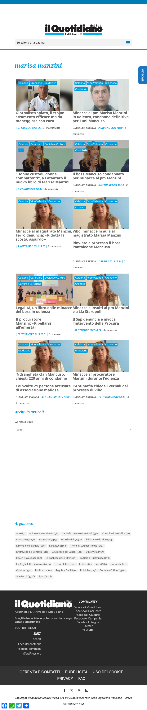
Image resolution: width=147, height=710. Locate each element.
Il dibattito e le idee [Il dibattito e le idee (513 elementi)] (99, 539)
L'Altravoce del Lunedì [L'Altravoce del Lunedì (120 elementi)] (67, 552)
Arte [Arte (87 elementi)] (20, 533)
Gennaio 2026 (24, 422)
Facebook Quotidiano (88, 607)
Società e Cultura (55, 144)
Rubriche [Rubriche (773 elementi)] (88, 570)
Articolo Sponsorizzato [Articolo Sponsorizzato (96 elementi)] (43, 533)
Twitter (88, 626)
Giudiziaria (50, 83)
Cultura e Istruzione (29, 283)
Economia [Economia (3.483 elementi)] (48, 539)
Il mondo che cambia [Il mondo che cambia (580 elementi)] (30, 545)
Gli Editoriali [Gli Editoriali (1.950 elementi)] (71, 539)
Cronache (36, 83)
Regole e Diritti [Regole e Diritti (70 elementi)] (66, 570)
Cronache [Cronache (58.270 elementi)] (25, 539)
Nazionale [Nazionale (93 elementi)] (118, 564)
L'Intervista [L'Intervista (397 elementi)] (95, 552)
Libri (21, 150)
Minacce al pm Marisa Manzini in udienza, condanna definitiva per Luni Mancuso (101, 116)
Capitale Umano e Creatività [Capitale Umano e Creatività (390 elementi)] (80, 533)
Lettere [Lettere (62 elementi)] (85, 564)
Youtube (88, 630)
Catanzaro (36, 144)
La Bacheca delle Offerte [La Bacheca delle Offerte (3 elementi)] (61, 558)
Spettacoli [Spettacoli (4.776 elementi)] (25, 576)
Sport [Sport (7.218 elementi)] (45, 576)
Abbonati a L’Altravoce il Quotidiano (39, 612)
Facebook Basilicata (87, 611)
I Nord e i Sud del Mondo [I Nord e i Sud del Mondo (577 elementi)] (86, 545)
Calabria (23, 83)
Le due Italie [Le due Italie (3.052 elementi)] (65, 564)
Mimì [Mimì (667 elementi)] (101, 564)
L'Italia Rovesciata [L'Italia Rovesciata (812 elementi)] (29, 558)
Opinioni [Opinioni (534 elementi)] (23, 570)
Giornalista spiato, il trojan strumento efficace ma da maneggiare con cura (40, 116)
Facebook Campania (87, 618)
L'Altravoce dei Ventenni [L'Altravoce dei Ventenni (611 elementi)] (32, 552)
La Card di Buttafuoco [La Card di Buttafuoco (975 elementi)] (95, 558)
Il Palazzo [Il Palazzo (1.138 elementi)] (58, 545)
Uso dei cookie (108, 672)
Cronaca (80, 207)
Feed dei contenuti (29, 644)
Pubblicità (76, 672)
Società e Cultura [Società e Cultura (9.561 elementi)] (113, 570)
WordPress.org (32, 653)
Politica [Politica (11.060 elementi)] (43, 570)
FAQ (81, 678)
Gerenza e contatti (40, 672)
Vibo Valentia (95, 83)
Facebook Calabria (87, 615)
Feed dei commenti (29, 648)
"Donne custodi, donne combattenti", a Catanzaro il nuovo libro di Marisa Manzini (42, 178)
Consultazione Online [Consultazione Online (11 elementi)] (116, 533)
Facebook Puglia (88, 622)
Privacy (65, 678)
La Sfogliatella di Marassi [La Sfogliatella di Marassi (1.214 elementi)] (33, 564)
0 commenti (53, 127)
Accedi (37, 639)
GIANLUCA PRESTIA (84, 127)
